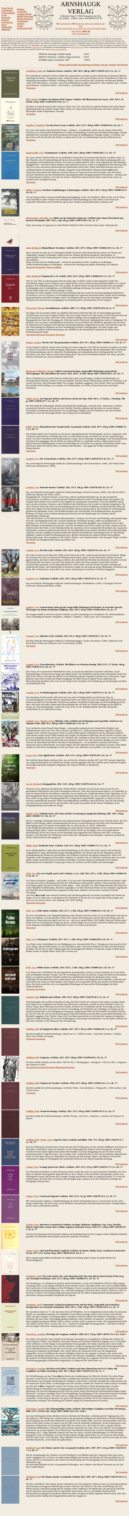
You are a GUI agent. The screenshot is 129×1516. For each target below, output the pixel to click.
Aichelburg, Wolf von (35, 71)
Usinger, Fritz (32, 1167)
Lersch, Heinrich (33, 784)
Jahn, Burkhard (33, 248)
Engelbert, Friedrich (35, 125)
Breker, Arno (46, 1140)
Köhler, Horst (32, 399)
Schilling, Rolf (32, 1029)
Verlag (20, 26)
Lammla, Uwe (32, 459)
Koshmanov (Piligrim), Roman (40, 371)
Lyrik (4, 15)
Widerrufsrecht (37, 47)
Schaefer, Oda (32, 997)
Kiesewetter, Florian (35, 308)
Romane (5, 20)
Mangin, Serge (47, 721)
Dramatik (5, 18)
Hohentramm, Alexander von (39, 218)
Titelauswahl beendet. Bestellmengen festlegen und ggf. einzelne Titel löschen (93, 65)
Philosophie (6, 27)
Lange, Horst (32, 755)
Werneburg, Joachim (35, 1334)
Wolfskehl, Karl (33, 1448)
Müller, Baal (31, 845)
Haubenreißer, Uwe (34, 153)
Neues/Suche (7, 8)
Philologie (6, 29)
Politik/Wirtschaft (25, 16)
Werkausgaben (8, 13)
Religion (20, 9)
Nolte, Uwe (31, 873)
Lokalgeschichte (24, 14)
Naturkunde (22, 21)
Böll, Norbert (32, 99)
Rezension (31, 88)
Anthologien (7, 10)
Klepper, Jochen (33, 342)
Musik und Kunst (25, 19)
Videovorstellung (53, 267)
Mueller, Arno (32, 813)
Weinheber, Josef (33, 1276)
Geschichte (22, 12)
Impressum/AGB (24, 28)
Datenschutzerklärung (58, 49)
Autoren (20, 23)
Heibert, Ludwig (33, 190)
